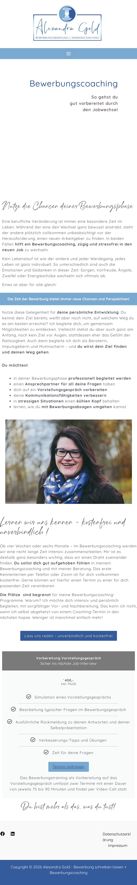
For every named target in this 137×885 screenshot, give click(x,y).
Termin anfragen (69, 766)
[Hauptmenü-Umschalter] (68, 53)
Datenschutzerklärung (117, 837)
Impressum (117, 845)
